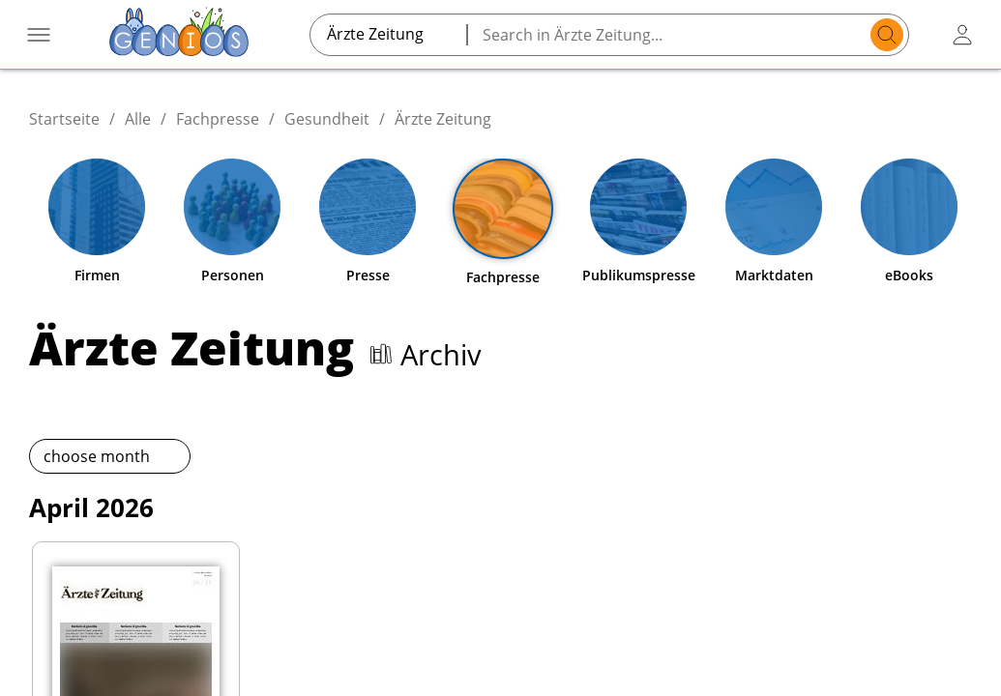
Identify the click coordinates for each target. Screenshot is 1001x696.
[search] (886, 34)
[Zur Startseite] (178, 34)
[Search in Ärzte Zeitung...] (672, 34)
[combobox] (388, 33)
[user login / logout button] (962, 34)
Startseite (64, 119)
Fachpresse (217, 119)
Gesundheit (326, 119)
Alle (138, 119)
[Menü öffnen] (38, 34)
